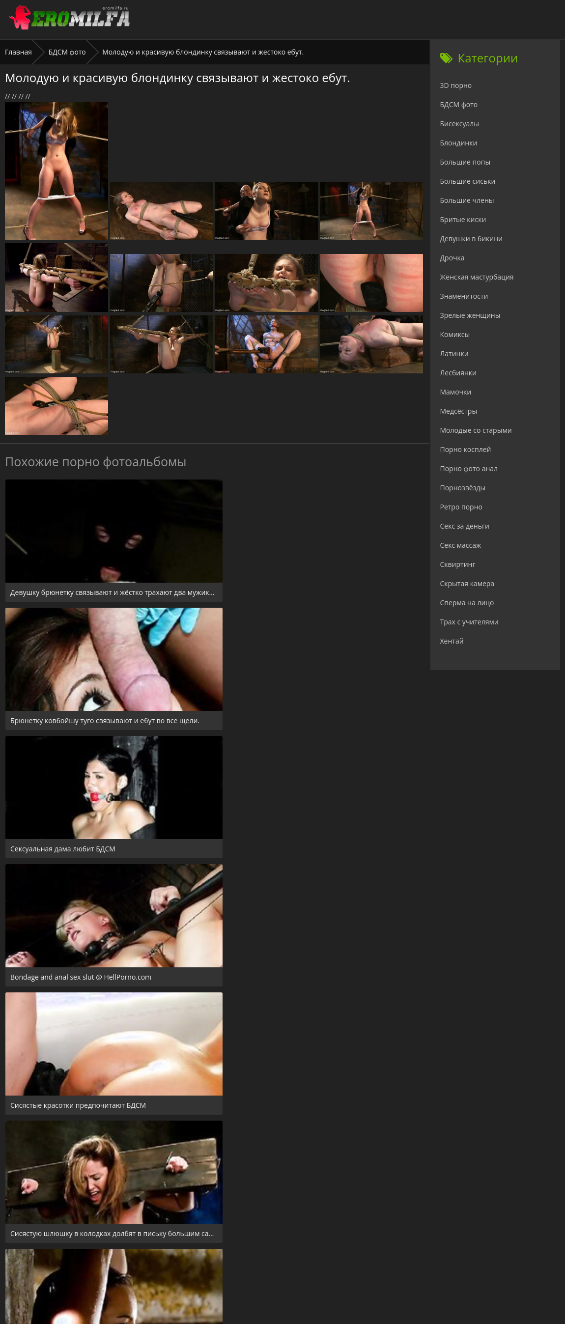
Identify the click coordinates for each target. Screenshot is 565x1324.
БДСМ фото (67, 51)
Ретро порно (461, 506)
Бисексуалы (460, 123)
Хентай (452, 641)
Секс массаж (460, 545)
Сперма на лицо (467, 602)
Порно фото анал (469, 468)
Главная (18, 51)
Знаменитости (464, 296)
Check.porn (304, 1264)
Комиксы (455, 334)
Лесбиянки (458, 372)
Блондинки (459, 142)
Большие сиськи (468, 181)
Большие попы (465, 162)
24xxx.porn (261, 1264)
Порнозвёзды (463, 487)
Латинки (454, 353)
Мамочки (456, 391)
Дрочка (452, 257)
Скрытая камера (467, 583)
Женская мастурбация (477, 277)
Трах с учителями (469, 621)
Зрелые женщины (470, 315)
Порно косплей (465, 449)
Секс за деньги (464, 526)
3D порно (456, 85)
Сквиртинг (458, 564)
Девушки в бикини (471, 238)
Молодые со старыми (476, 430)
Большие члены (467, 200)
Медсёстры (459, 411)
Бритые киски (463, 219)
